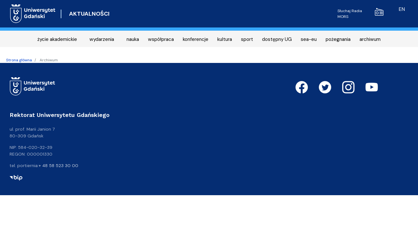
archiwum (370, 39)
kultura (224, 39)
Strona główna (19, 60)
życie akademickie (57, 39)
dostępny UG (277, 39)
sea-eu (309, 39)
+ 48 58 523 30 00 (58, 165)
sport (247, 39)
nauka (133, 39)
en (402, 9)
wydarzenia (101, 39)
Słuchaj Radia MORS (360, 13)
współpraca (161, 39)
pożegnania (338, 39)
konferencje (195, 39)
